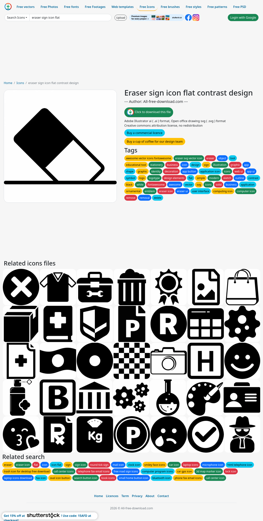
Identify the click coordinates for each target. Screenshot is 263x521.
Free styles (193, 7)
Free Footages (95, 7)
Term (125, 496)
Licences (112, 496)
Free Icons (147, 7)
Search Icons (16, 17)
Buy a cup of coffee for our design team (155, 141)
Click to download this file (149, 112)
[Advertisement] (131, 52)
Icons (20, 83)
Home (8, 83)
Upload (120, 17)
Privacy (137, 496)
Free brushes (170, 7)
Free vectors (25, 7)
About (149, 496)
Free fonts (71, 7)
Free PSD (239, 7)
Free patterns (217, 7)
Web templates (123, 7)
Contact (163, 496)
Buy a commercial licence (144, 133)
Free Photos (49, 7)
